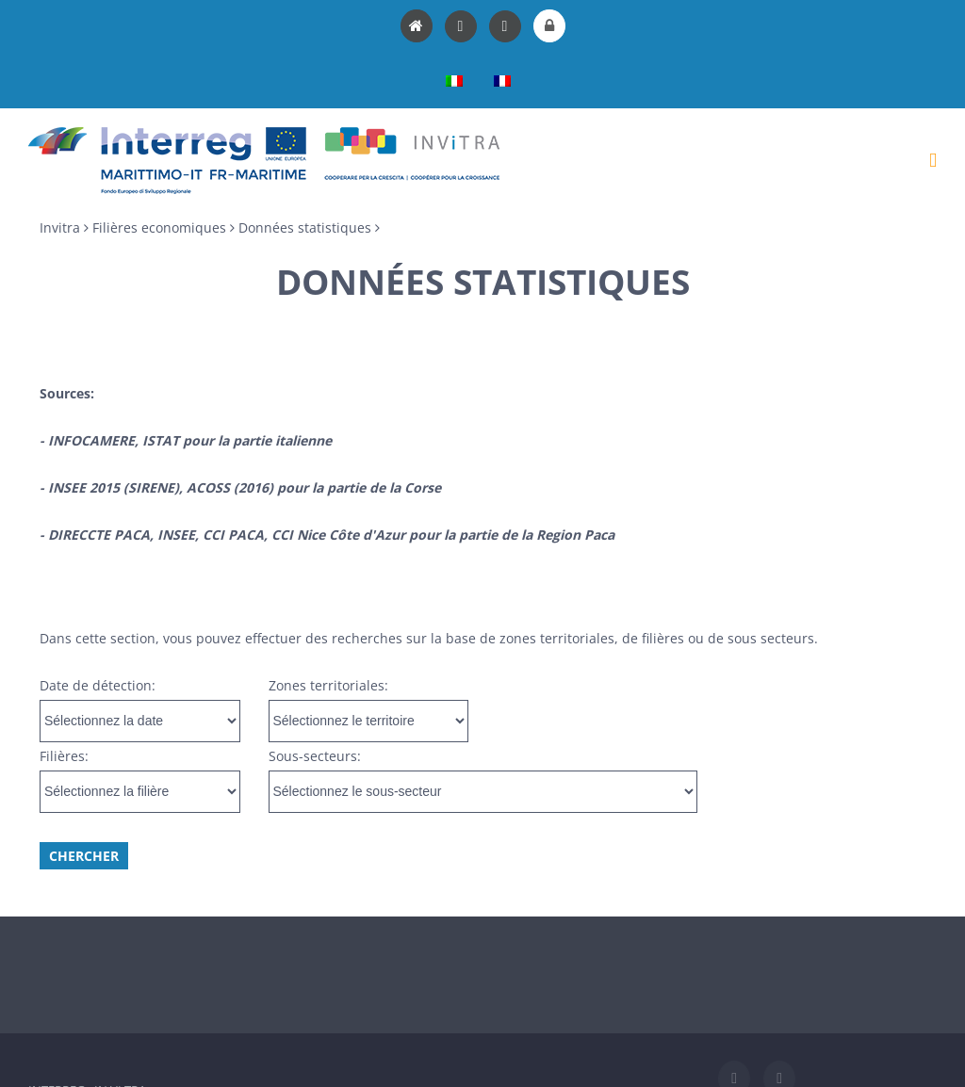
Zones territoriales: (328, 685)
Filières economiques (159, 227)
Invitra (60, 227)
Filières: (64, 756)
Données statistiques (304, 227)
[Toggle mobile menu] (933, 160)
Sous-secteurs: (315, 756)
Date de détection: (97, 685)
